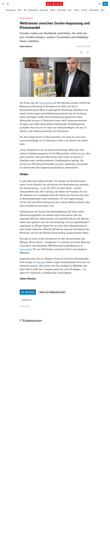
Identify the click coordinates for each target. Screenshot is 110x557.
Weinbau (41, 262)
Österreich (44, 10)
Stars (102, 10)
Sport (70, 10)
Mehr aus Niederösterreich (52, 292)
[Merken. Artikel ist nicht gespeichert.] (87, 52)
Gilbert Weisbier (26, 46)
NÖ (25, 10)
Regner (81, 153)
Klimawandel (45, 102)
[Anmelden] (100, 4)
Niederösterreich (26, 18)
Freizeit (84, 10)
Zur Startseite (27, 292)
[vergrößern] (87, 60)
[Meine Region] (8, 4)
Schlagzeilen (11, 10)
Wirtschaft (61, 10)
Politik (52, 10)
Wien (20, 10)
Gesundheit (93, 10)
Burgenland (33, 10)
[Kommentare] (81, 52)
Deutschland (26, 249)
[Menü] (3, 4)
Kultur (76, 10)
